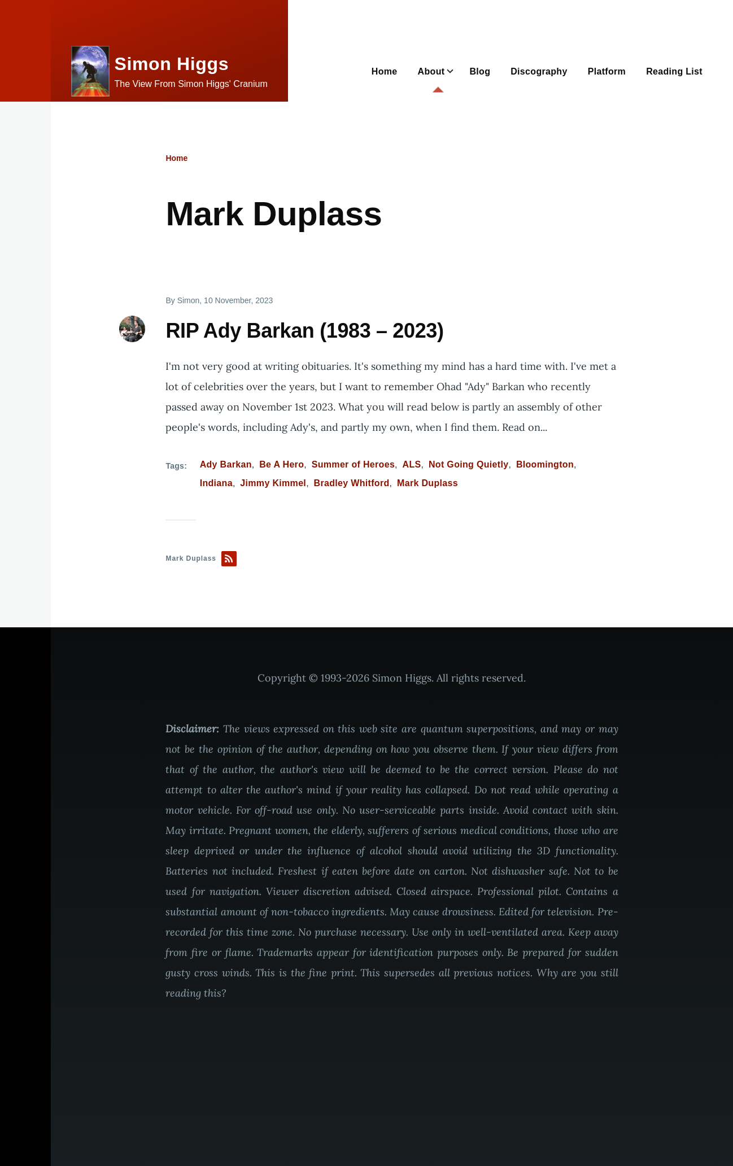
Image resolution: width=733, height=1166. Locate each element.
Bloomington (545, 464)
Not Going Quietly (468, 464)
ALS (412, 464)
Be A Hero (281, 464)
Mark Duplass (427, 483)
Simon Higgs (172, 64)
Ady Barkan (226, 464)
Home (176, 158)
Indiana (216, 483)
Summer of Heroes (353, 464)
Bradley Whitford (352, 483)
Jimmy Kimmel (273, 483)
